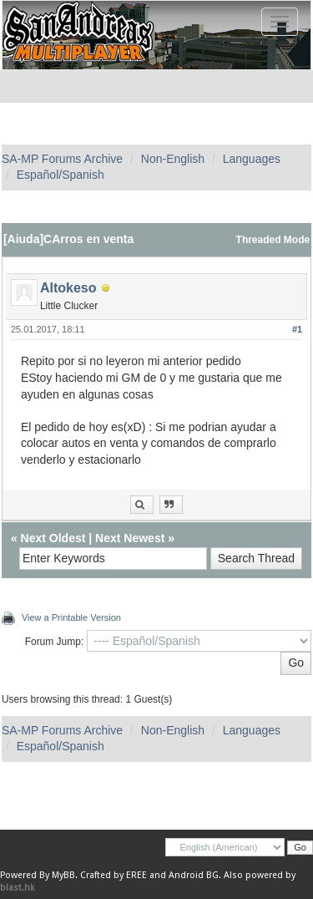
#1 (297, 329)
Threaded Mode (273, 240)
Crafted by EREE (113, 875)
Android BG (194, 875)
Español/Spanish (60, 174)
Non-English (172, 158)
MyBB (63, 875)
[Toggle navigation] (279, 22)
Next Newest (129, 538)
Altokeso (68, 288)
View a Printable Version (71, 617)
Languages (251, 158)
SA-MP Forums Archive (62, 158)
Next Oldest (53, 538)
